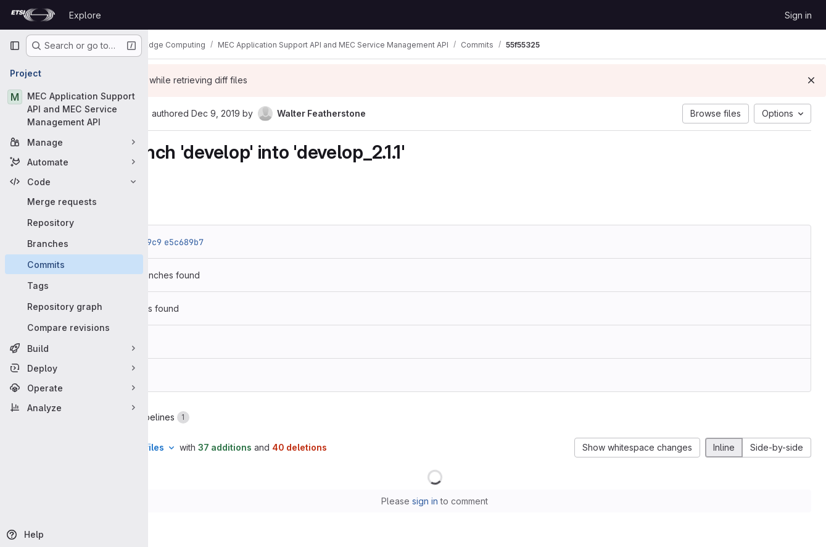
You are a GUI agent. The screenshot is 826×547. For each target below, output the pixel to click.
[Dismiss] (811, 80)
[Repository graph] (74, 306)
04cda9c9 (246, 242)
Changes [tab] (198, 417)
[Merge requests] (74, 201)
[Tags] (74, 285)
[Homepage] (33, 15)
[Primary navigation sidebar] (15, 46)
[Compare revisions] (74, 327)
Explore (85, 15)
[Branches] (74, 243)
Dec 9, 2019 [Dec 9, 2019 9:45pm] (319, 113)
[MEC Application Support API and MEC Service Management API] (74, 109)
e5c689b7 (288, 242)
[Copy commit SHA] (246, 114)
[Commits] (74, 264)
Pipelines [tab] (267, 417)
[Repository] (74, 222)
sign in (477, 501)
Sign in (798, 15)
